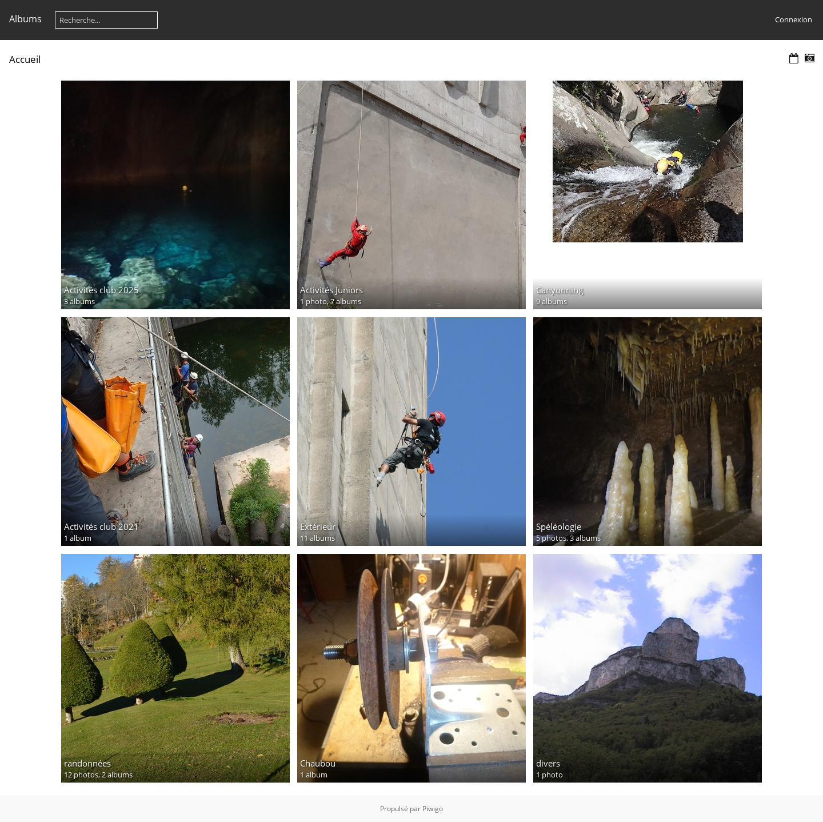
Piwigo (432, 808)
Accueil (25, 59)
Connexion (793, 19)
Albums (25, 19)
